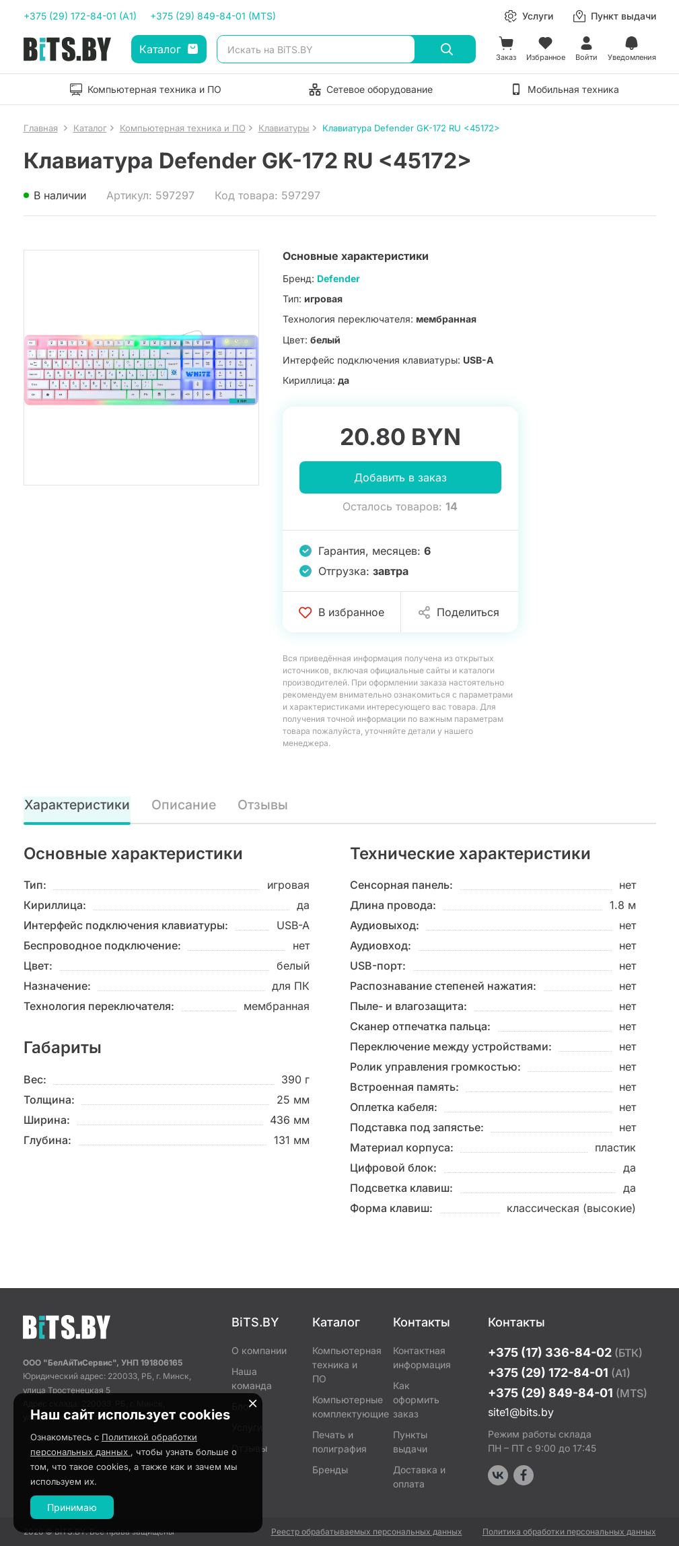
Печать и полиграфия (339, 1441)
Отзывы (263, 805)
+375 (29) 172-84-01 (559, 1373)
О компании (259, 1350)
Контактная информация (422, 1357)
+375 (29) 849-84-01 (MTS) (213, 16)
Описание (185, 805)
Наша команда (251, 1378)
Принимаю (72, 1507)
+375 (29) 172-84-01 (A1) (80, 16)
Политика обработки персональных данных (569, 1531)
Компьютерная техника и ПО (342, 1364)
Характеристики (78, 805)
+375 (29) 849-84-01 (567, 1393)
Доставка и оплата (419, 1476)
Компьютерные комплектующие (342, 1406)
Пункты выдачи (410, 1441)
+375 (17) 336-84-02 (565, 1352)
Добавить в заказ (400, 477)
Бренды (330, 1469)
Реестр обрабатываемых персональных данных (366, 1531)
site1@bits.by (521, 1412)
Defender (338, 278)
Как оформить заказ (416, 1399)
